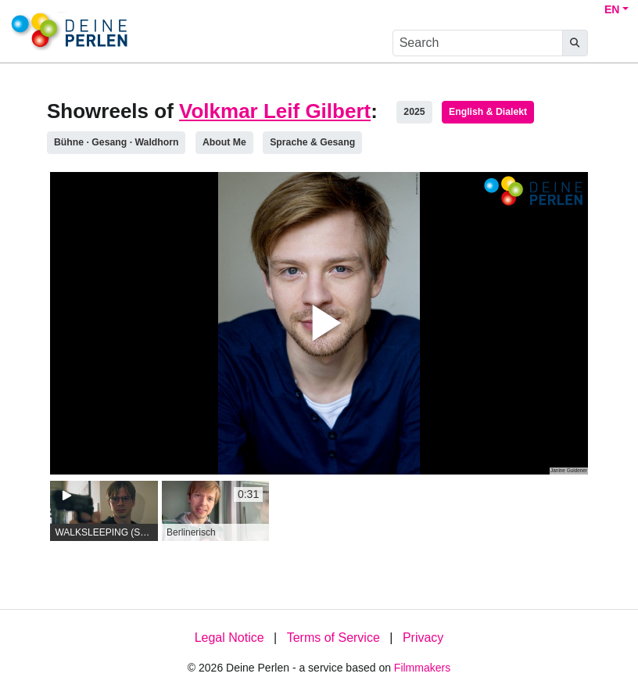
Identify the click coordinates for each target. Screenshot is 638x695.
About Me (224, 142)
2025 (414, 111)
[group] (104, 511)
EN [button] (611, 9)
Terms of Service (333, 637)
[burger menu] (611, 43)
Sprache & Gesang (312, 142)
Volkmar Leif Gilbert (275, 111)
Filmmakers (422, 667)
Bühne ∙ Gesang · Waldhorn (116, 142)
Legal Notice (229, 637)
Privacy (423, 637)
